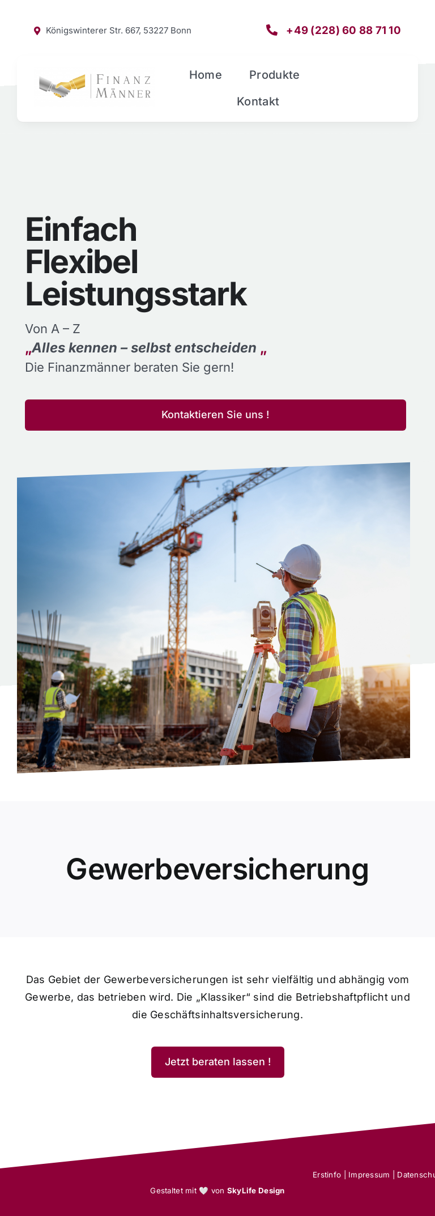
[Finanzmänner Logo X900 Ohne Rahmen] (94, 71)
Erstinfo (327, 1174)
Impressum (369, 1174)
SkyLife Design (256, 1190)
